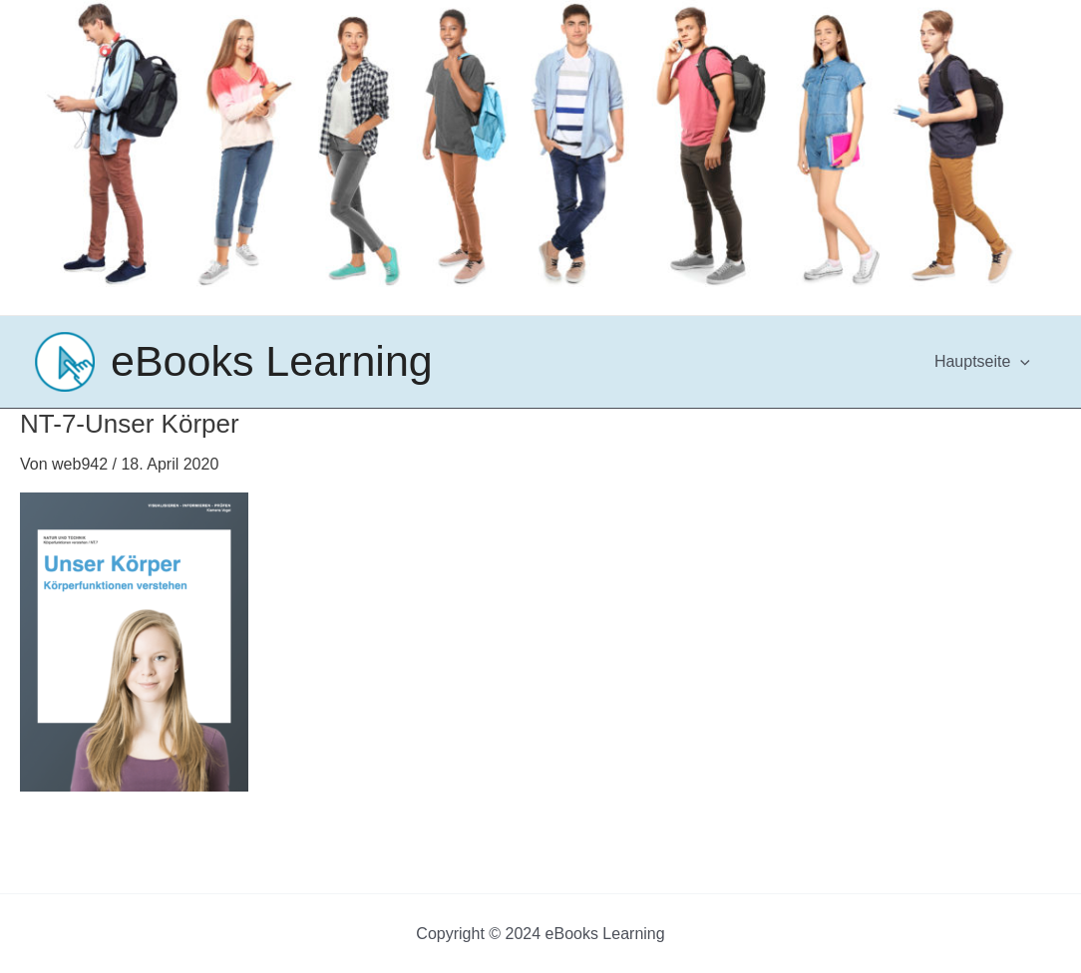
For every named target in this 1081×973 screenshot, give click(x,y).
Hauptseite (982, 362)
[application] (1020, 362)
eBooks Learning (272, 361)
